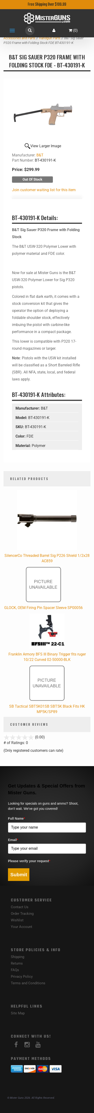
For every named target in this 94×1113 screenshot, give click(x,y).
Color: (21, 436)
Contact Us (19, 907)
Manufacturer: (28, 408)
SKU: (20, 427)
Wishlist (17, 920)
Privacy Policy (22, 976)
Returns (17, 963)
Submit (18, 874)
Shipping (17, 957)
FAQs (15, 970)
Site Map (18, 1013)
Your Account (21, 927)
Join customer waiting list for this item (44, 190)
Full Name (16, 818)
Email (13, 840)
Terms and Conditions (28, 983)
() (73, 30)
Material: (24, 445)
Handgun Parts (49, 38)
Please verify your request (29, 861)
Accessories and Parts (19, 38)
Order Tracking (22, 913)
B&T (39, 155)
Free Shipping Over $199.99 (47, 4)
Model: (22, 417)
